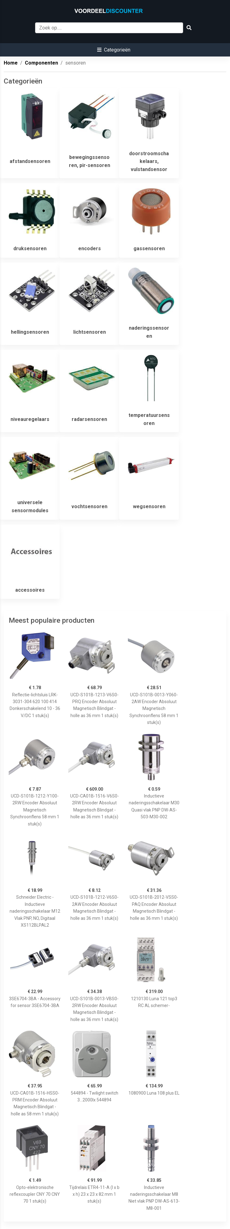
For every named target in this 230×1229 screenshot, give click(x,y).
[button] (113, 50)
